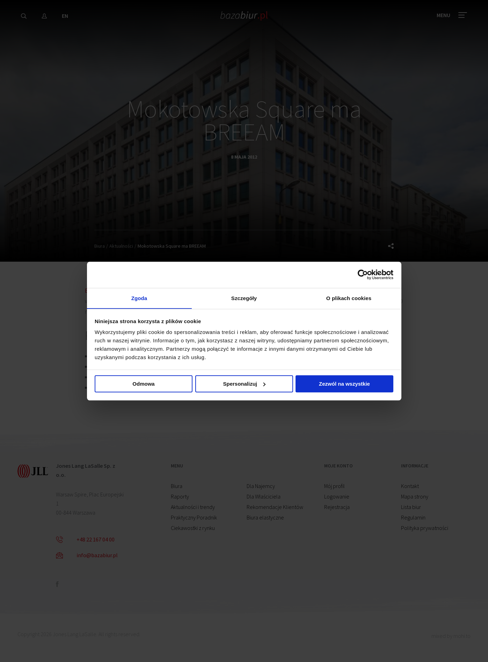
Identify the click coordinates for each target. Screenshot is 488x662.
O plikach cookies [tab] (348, 298)
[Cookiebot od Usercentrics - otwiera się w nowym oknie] (362, 274)
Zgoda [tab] (139, 298)
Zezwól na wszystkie (344, 384)
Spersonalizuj (244, 384)
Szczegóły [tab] (244, 298)
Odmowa (143, 384)
